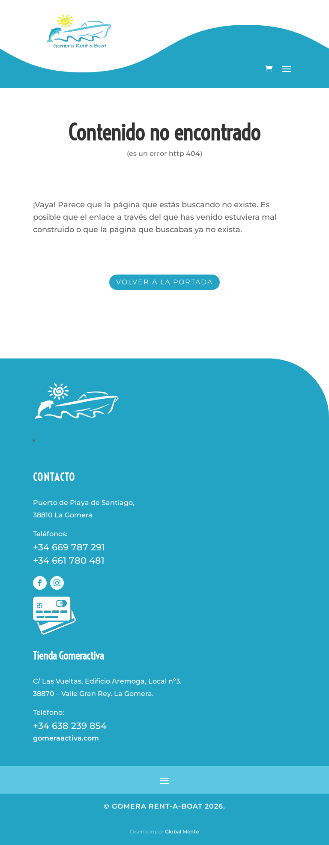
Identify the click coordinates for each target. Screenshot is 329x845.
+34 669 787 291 (69, 547)
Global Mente (182, 831)
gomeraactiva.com (66, 738)
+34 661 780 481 (69, 560)
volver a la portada (164, 282)
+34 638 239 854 (70, 725)
